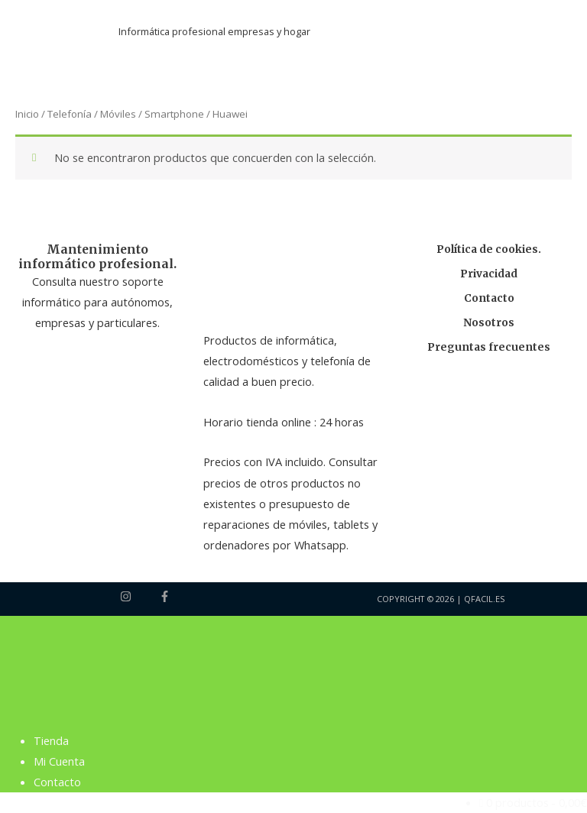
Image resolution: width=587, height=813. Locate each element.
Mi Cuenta (59, 761)
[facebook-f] (166, 596)
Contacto (489, 298)
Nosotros (488, 322)
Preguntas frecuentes (488, 347)
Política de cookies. (488, 249)
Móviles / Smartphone (152, 114)
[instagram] (138, 596)
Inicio (27, 114)
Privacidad (488, 273)
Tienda (51, 740)
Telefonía (69, 114)
